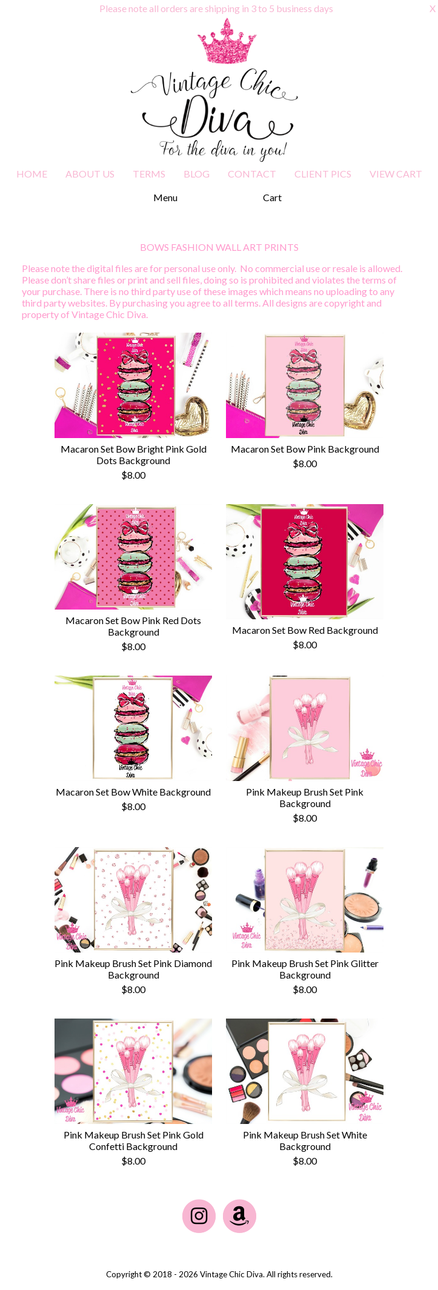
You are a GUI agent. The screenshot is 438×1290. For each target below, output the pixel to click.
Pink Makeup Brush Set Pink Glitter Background (305, 968)
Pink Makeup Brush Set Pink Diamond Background (133, 968)
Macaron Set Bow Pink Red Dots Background (133, 625)
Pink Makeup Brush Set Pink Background (304, 797)
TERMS (149, 173)
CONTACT (252, 173)
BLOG (197, 173)
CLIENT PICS (322, 173)
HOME (31, 173)
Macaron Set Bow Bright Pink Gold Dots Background (134, 454)
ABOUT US (89, 173)
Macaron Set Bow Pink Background (305, 448)
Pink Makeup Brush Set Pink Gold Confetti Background (134, 1140)
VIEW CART (396, 173)
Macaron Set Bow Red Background (305, 630)
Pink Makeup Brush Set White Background (305, 1140)
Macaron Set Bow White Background (133, 791)
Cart (272, 197)
